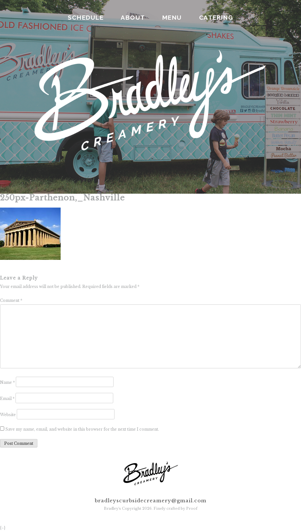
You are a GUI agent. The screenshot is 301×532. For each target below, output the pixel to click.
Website (8, 414)
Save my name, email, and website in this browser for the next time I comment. (82, 429)
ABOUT (133, 17)
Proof (191, 508)
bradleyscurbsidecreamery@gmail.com (150, 500)
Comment (11, 300)
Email (7, 398)
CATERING (216, 17)
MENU (172, 17)
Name (7, 382)
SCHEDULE (86, 17)
